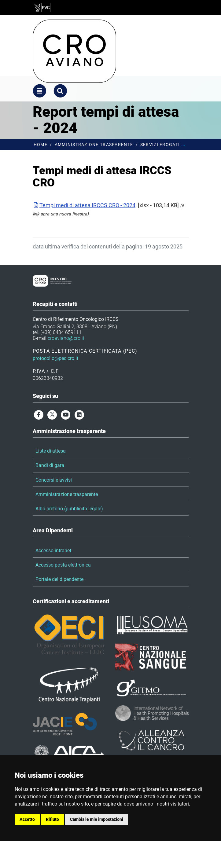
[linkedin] (79, 415)
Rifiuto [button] (52, 819)
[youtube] (66, 415)
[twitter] (52, 415)
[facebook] (39, 415)
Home (40, 144)
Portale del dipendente (59, 579)
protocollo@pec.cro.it (55, 358)
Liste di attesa (50, 451)
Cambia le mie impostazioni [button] (96, 819)
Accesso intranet (53, 550)
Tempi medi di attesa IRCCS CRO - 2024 (84, 205)
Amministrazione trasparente (94, 144)
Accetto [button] (27, 819)
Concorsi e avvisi (53, 480)
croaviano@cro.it (66, 338)
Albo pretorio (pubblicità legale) (69, 509)
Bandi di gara (49, 465)
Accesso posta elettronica (63, 565)
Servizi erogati (160, 144)
